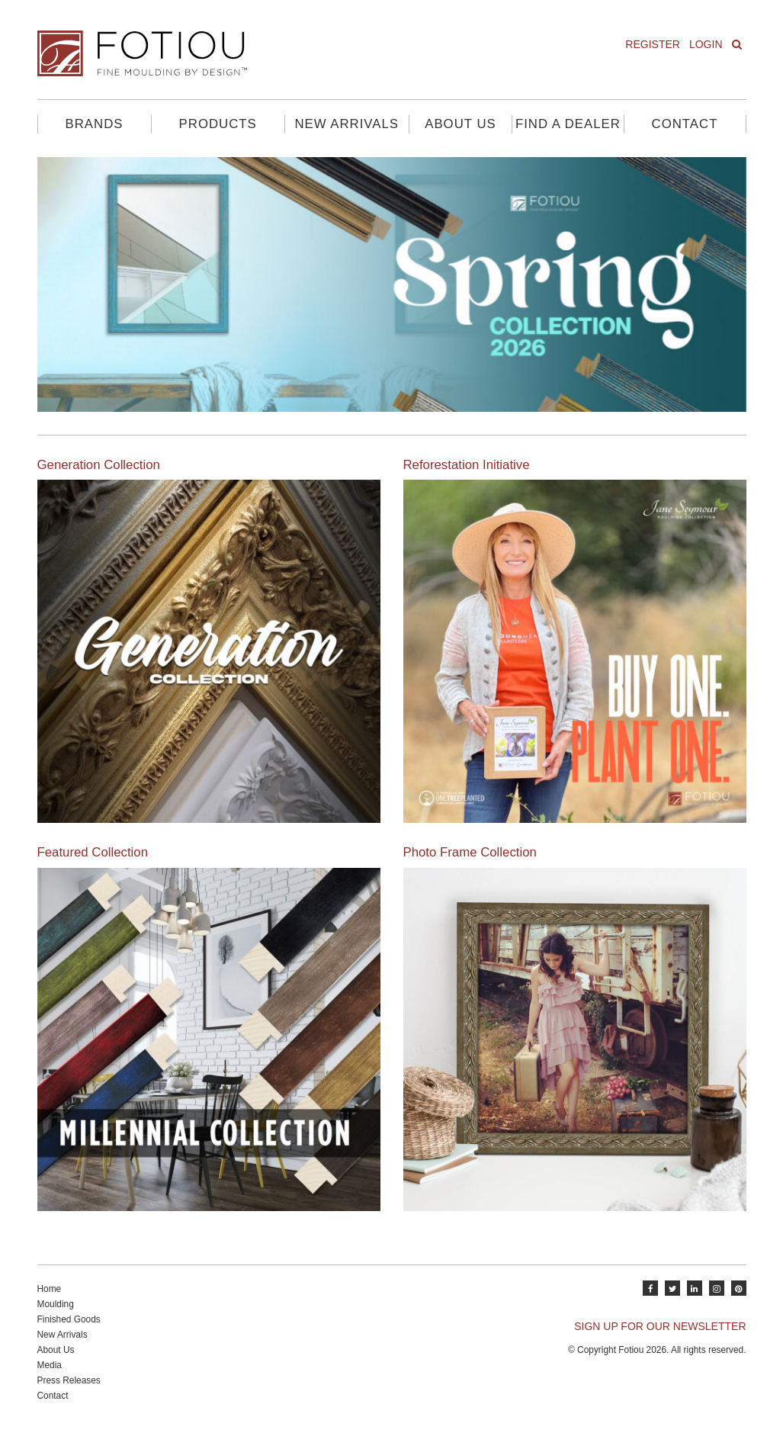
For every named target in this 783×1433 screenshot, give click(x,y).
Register (652, 44)
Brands (95, 124)
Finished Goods (69, 1319)
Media (49, 1365)
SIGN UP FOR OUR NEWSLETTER (660, 1326)
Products (218, 124)
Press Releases (69, 1380)
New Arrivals (346, 124)
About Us (460, 124)
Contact (685, 124)
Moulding (55, 1304)
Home (49, 1289)
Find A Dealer (568, 124)
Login (706, 44)
